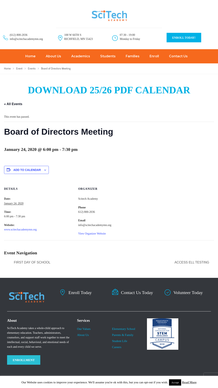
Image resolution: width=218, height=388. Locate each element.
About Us (53, 56)
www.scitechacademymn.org (20, 229)
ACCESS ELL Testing (192, 262)
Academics (80, 56)
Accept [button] (175, 382)
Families (132, 56)
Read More (189, 382)
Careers (116, 347)
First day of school (31, 262)
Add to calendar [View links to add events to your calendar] (27, 170)
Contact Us (178, 56)
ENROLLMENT (24, 360)
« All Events (13, 104)
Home (30, 56)
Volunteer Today (188, 292)
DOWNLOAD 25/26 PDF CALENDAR (109, 90)
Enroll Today (80, 292)
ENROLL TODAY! (184, 37)
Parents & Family (122, 335)
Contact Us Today (137, 292)
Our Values (84, 328)
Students (108, 56)
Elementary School (123, 328)
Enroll (154, 56)
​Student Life (119, 341)
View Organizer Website (92, 233)
